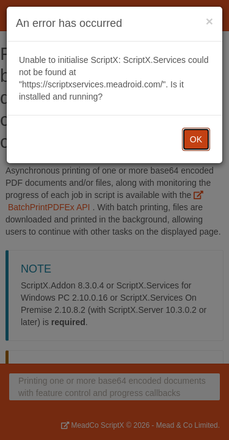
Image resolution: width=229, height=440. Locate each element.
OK (196, 139)
